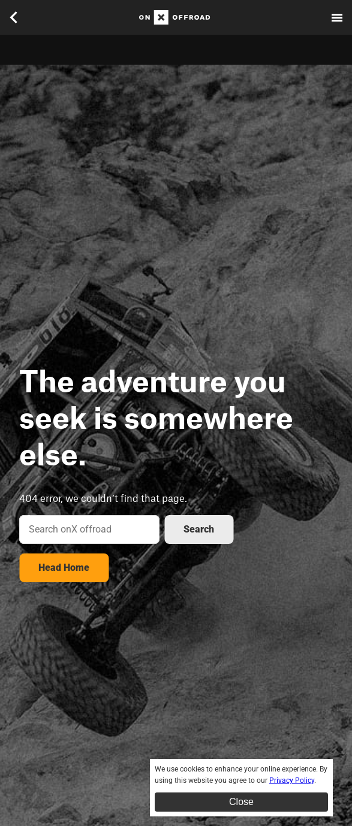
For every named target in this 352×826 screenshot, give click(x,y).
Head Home (63, 567)
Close (241, 802)
